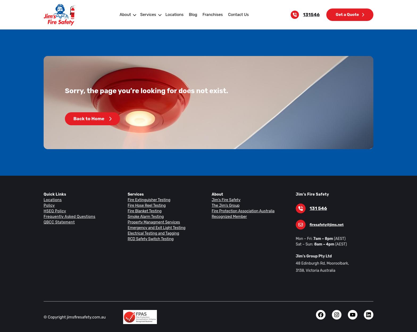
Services (149, 14)
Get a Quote (350, 14)
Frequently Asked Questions (69, 216)
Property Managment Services (153, 222)
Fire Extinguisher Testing (148, 200)
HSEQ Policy (55, 211)
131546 (312, 14)
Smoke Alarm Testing (145, 216)
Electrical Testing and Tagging (152, 233)
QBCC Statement (59, 222)
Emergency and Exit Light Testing (155, 228)
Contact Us (237, 14)
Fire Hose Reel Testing (146, 205)
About (127, 14)
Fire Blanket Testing (144, 211)
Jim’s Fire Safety (225, 200)
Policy (49, 205)
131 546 (318, 208)
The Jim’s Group (225, 205)
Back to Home (92, 118)
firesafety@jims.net (325, 225)
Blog (193, 14)
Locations (174, 14)
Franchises (211, 14)
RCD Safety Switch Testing (150, 239)
